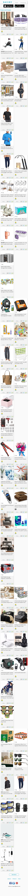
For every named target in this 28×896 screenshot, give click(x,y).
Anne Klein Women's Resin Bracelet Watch (21, 100)
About (9, 879)
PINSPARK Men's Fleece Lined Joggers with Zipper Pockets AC (6, 172)
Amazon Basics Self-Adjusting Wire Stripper (6, 458)
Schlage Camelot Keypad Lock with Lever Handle (20, 816)
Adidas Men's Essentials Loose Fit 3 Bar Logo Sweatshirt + (6, 793)
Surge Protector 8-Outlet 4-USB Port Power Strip (7, 649)
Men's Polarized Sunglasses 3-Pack (19, 768)
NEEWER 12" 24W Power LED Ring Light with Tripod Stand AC (7, 865)
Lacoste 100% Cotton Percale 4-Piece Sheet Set (20, 76)
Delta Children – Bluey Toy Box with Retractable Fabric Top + (21, 220)
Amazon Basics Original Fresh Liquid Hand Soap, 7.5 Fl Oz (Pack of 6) (21, 29)
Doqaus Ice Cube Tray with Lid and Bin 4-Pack (21, 362)
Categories (23, 2)
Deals (16, 2)
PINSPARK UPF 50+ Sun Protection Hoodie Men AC (7, 147)
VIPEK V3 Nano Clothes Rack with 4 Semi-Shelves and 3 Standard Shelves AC (7, 101)
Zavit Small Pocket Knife (20, 672)
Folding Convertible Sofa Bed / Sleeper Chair (20, 625)
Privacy (14, 879)
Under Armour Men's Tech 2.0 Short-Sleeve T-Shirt (7, 124)
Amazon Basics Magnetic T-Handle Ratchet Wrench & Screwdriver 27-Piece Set (7, 435)
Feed (19, 879)
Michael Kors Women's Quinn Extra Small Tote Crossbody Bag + (6, 387)
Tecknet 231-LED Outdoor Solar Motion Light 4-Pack (6, 816)
